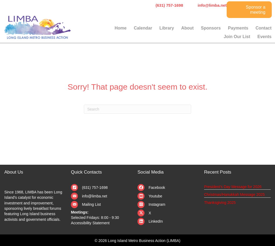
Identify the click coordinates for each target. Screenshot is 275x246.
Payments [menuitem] (238, 28)
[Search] (137, 109)
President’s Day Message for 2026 (233, 187)
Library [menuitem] (167, 28)
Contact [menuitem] (263, 28)
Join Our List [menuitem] (237, 36)
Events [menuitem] (265, 36)
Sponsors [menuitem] (211, 28)
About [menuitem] (187, 28)
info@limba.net (94, 196)
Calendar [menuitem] (143, 28)
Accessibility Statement (90, 223)
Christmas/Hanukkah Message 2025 (234, 194)
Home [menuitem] (120, 28)
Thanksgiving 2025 (220, 202)
